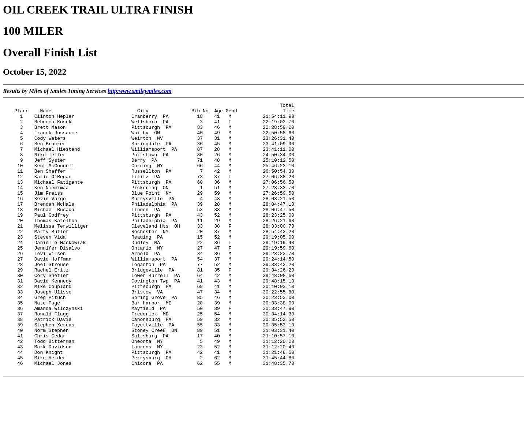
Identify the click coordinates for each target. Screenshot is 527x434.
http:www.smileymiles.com (140, 91)
